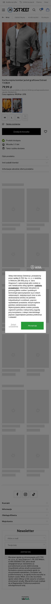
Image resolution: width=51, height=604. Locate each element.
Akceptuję (32, 325)
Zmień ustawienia (13, 325)
